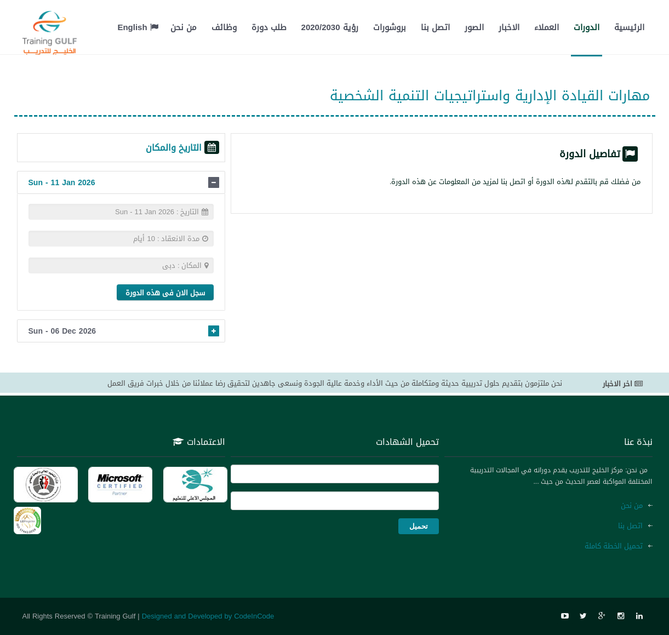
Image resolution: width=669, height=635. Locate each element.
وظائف (224, 27)
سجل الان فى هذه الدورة (165, 293)
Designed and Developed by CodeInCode (208, 616)
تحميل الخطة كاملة (614, 546)
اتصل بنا (435, 27)
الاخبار (509, 27)
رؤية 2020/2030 (329, 27)
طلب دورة (269, 27)
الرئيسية (629, 27)
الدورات (586, 27)
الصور (474, 27)
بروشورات (389, 27)
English (137, 27)
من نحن (183, 27)
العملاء (546, 27)
